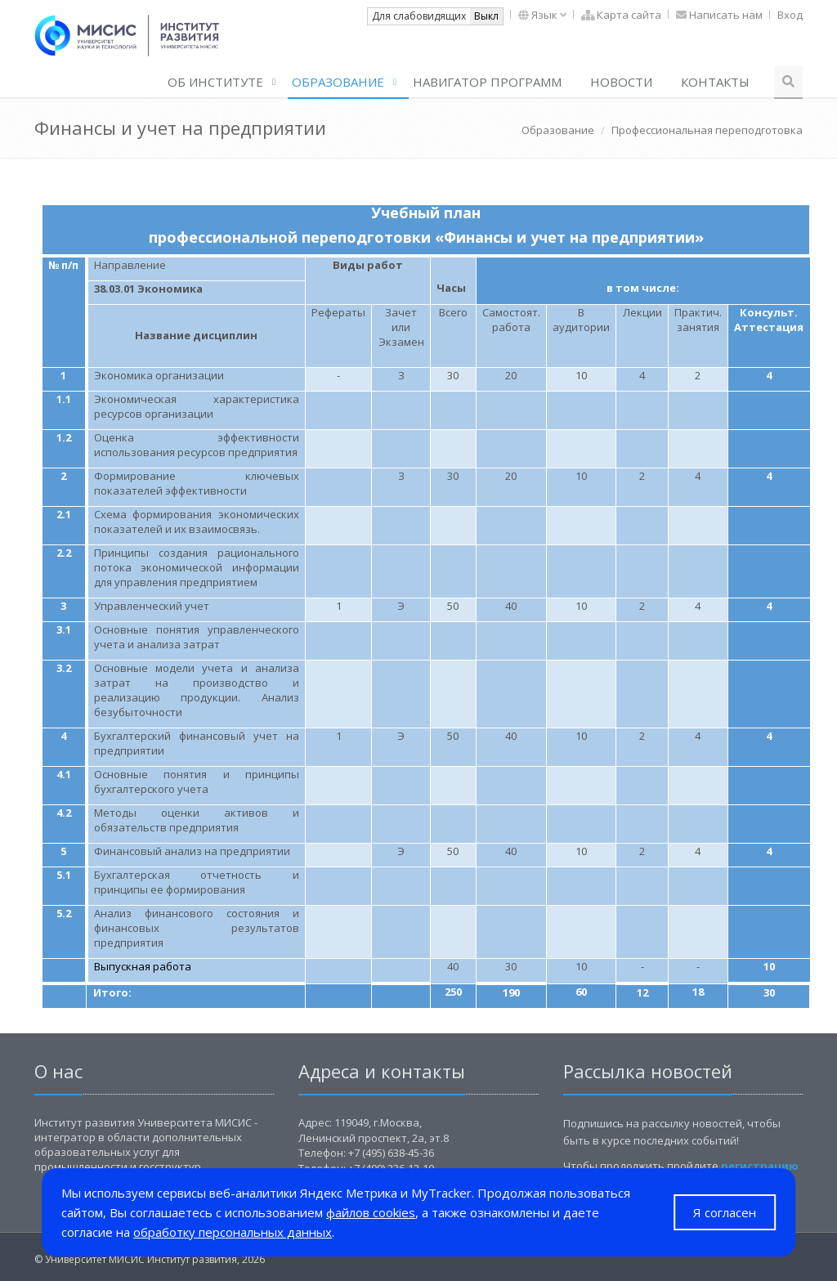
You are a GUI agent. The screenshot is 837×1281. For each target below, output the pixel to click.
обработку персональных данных (232, 1232)
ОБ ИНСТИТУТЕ (215, 82)
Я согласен (724, 1212)
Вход (790, 14)
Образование (338, 82)
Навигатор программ (487, 82)
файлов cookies (370, 1212)
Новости (621, 82)
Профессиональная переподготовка (707, 130)
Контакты (715, 82)
